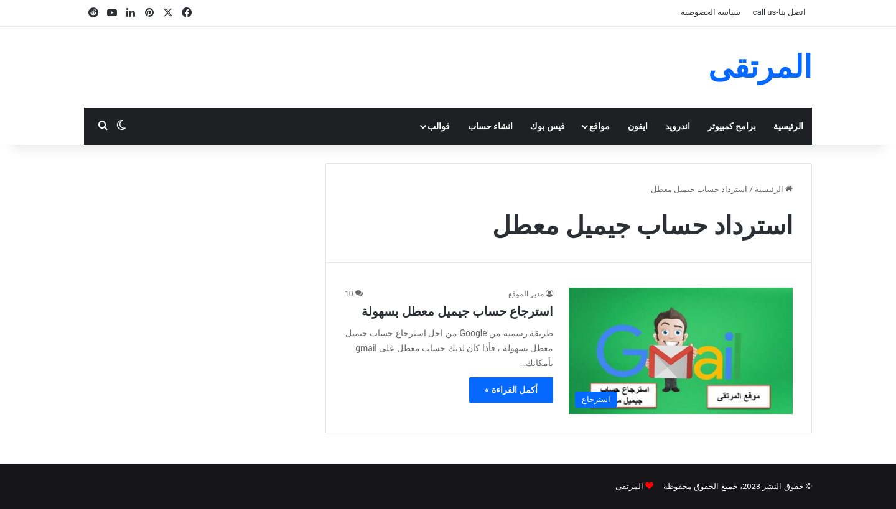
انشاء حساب (490, 126)
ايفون (638, 126)
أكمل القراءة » (511, 390)
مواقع (599, 126)
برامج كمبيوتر (731, 126)
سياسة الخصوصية (710, 12)
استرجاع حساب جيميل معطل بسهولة (457, 311)
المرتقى (629, 486)
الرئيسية (788, 126)
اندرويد (677, 126)
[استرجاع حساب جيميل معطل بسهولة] (681, 351)
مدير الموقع (526, 294)
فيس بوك (547, 126)
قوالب (438, 126)
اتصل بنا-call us (779, 12)
